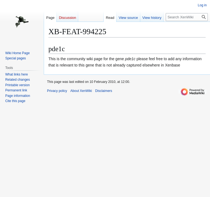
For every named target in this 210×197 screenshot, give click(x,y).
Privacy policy (57, 91)
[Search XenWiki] (187, 17)
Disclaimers (103, 91)
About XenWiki (81, 91)
